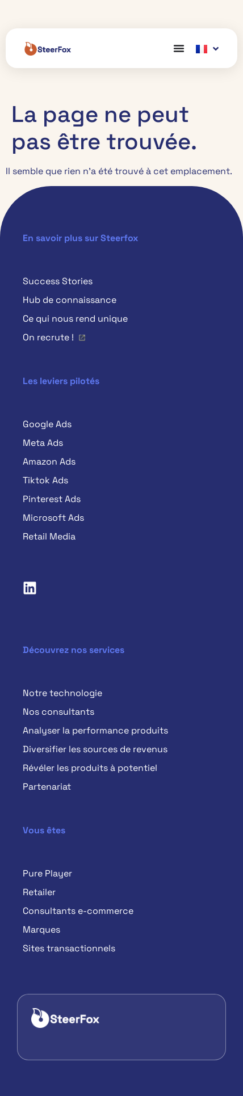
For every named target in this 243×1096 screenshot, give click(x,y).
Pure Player (47, 873)
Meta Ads (43, 443)
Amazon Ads (49, 461)
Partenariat (47, 787)
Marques (41, 929)
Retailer (39, 892)
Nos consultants (58, 712)
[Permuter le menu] (179, 48)
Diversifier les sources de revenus (95, 749)
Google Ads (47, 424)
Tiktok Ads (45, 480)
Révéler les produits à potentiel (90, 768)
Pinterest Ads (52, 499)
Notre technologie (62, 693)
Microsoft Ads (53, 518)
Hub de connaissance (69, 300)
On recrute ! (48, 337)
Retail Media (49, 536)
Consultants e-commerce (78, 911)
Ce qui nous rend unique (75, 318)
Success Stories (58, 281)
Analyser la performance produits (95, 730)
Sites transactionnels (69, 948)
